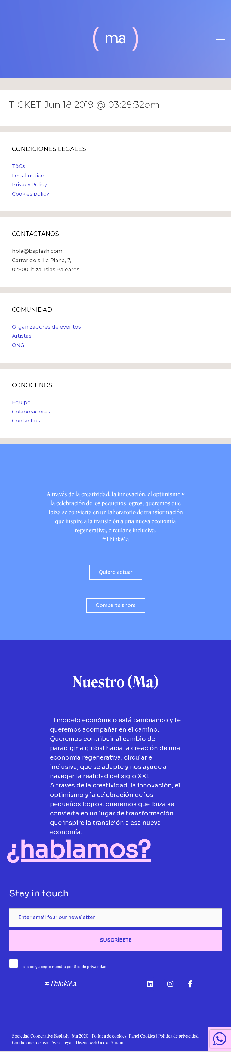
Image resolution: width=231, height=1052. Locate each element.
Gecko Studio (110, 1043)
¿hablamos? (78, 849)
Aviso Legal (61, 1043)
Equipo (21, 402)
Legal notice (28, 175)
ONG (18, 345)
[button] (115, 572)
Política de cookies (109, 1036)
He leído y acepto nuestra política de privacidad (63, 966)
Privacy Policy (29, 184)
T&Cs (18, 166)
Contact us (26, 421)
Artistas (22, 336)
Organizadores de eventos (46, 327)
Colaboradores (31, 412)
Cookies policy (30, 194)
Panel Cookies (142, 1036)
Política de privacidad (178, 1036)
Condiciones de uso (30, 1043)
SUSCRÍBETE (115, 940)
